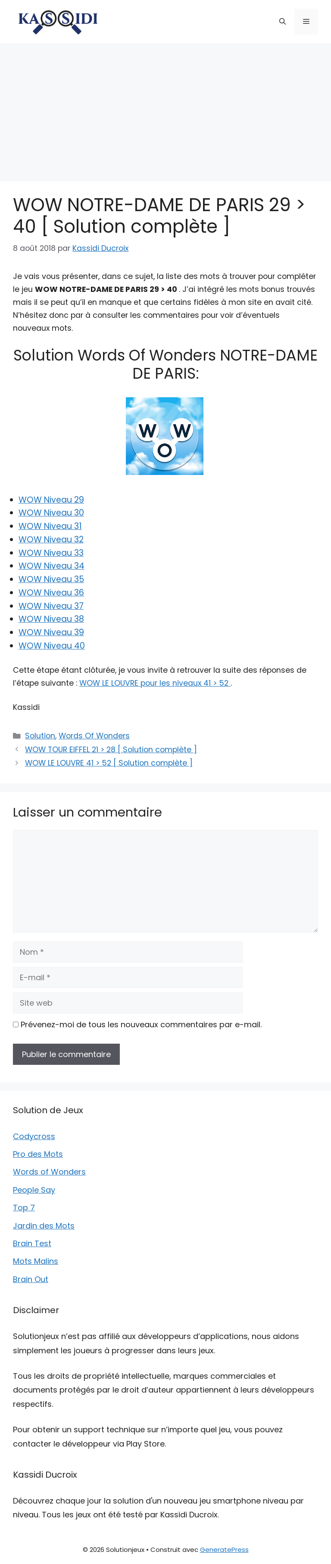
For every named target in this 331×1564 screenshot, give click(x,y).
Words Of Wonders (94, 736)
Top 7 (24, 1207)
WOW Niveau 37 (51, 606)
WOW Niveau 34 (51, 566)
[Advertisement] (165, 107)
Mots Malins (35, 1261)
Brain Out (30, 1279)
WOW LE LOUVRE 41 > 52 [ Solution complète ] (109, 763)
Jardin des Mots (44, 1225)
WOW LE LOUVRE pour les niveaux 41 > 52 (155, 683)
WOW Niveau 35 (51, 579)
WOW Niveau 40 (52, 646)
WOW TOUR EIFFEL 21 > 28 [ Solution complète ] (111, 749)
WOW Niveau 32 (51, 539)
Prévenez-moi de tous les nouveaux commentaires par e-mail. (141, 1024)
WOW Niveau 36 (51, 592)
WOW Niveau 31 (50, 526)
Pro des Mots (38, 1154)
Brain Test (32, 1243)
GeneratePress (224, 1549)
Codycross (34, 1136)
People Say (34, 1189)
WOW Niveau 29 (51, 500)
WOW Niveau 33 (51, 553)
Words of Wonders (49, 1171)
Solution (40, 736)
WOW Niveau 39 (51, 632)
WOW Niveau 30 (51, 513)
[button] (282, 22)
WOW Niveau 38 (51, 619)
